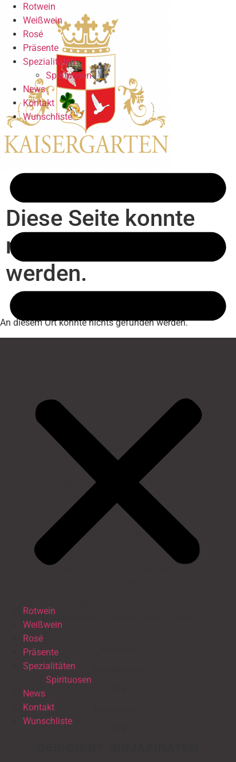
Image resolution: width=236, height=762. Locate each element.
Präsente (40, 47)
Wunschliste (47, 116)
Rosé (33, 34)
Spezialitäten (49, 61)
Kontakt (38, 102)
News (34, 89)
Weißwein (42, 20)
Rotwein (39, 6)
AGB (118, 729)
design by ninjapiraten (118, 747)
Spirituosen (69, 75)
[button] (118, 364)
